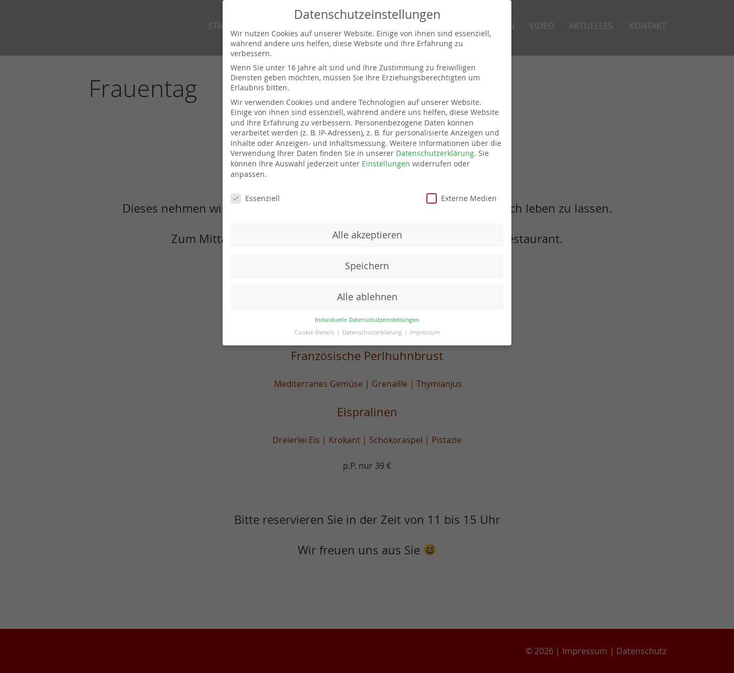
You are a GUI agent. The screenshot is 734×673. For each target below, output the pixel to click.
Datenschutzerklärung (435, 153)
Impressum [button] (425, 332)
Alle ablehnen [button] (367, 297)
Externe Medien (461, 198)
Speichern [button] (367, 266)
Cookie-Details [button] (315, 332)
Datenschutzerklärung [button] (372, 332)
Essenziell (255, 198)
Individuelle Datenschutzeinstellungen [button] (367, 319)
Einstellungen (386, 164)
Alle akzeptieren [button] (367, 235)
